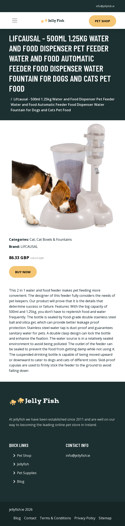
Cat (32, 239)
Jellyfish (23, 464)
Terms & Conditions (55, 518)
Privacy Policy (84, 518)
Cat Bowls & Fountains (54, 239)
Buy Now (23, 272)
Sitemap (105, 518)
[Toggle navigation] (14, 20)
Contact (30, 518)
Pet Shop (102, 21)
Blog (20, 481)
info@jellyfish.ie (105, 6)
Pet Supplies (27, 473)
